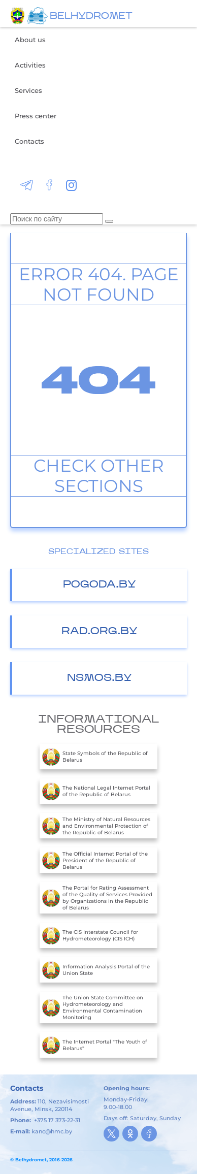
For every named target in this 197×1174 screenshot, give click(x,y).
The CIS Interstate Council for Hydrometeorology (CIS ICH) (90, 935)
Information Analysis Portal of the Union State (96, 970)
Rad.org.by (99, 632)
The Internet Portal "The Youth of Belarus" (94, 1045)
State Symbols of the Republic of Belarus (95, 756)
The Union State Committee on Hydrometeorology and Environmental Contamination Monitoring (92, 1007)
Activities (30, 65)
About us (30, 40)
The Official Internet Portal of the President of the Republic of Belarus (95, 860)
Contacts (29, 141)
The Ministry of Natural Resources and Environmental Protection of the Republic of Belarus (96, 826)
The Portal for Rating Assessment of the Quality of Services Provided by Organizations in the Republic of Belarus (97, 898)
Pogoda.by (99, 585)
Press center (35, 116)
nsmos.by (99, 678)
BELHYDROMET (91, 16)
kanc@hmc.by (51, 1131)
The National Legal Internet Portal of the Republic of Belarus (96, 791)
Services (28, 90)
